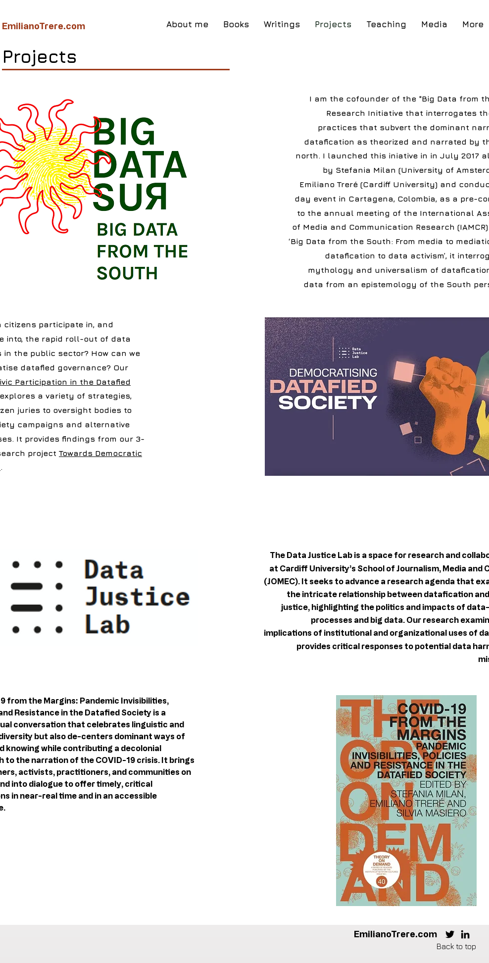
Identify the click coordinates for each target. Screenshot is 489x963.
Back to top (456, 946)
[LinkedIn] (465, 934)
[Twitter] (450, 934)
